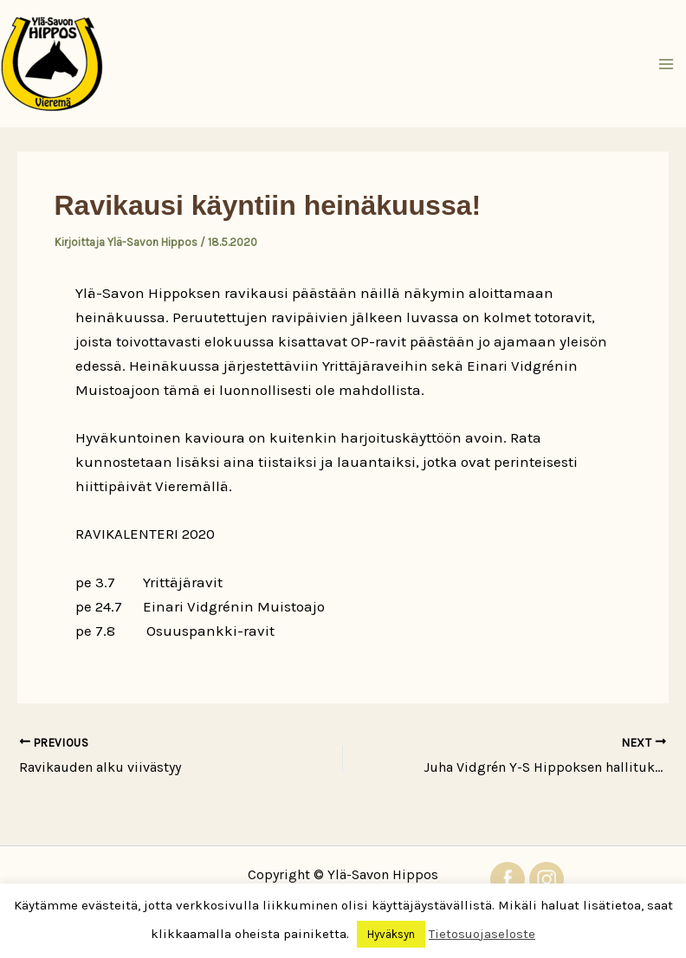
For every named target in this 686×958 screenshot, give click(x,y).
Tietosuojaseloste (482, 934)
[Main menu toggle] (667, 64)
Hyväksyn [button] (391, 934)
